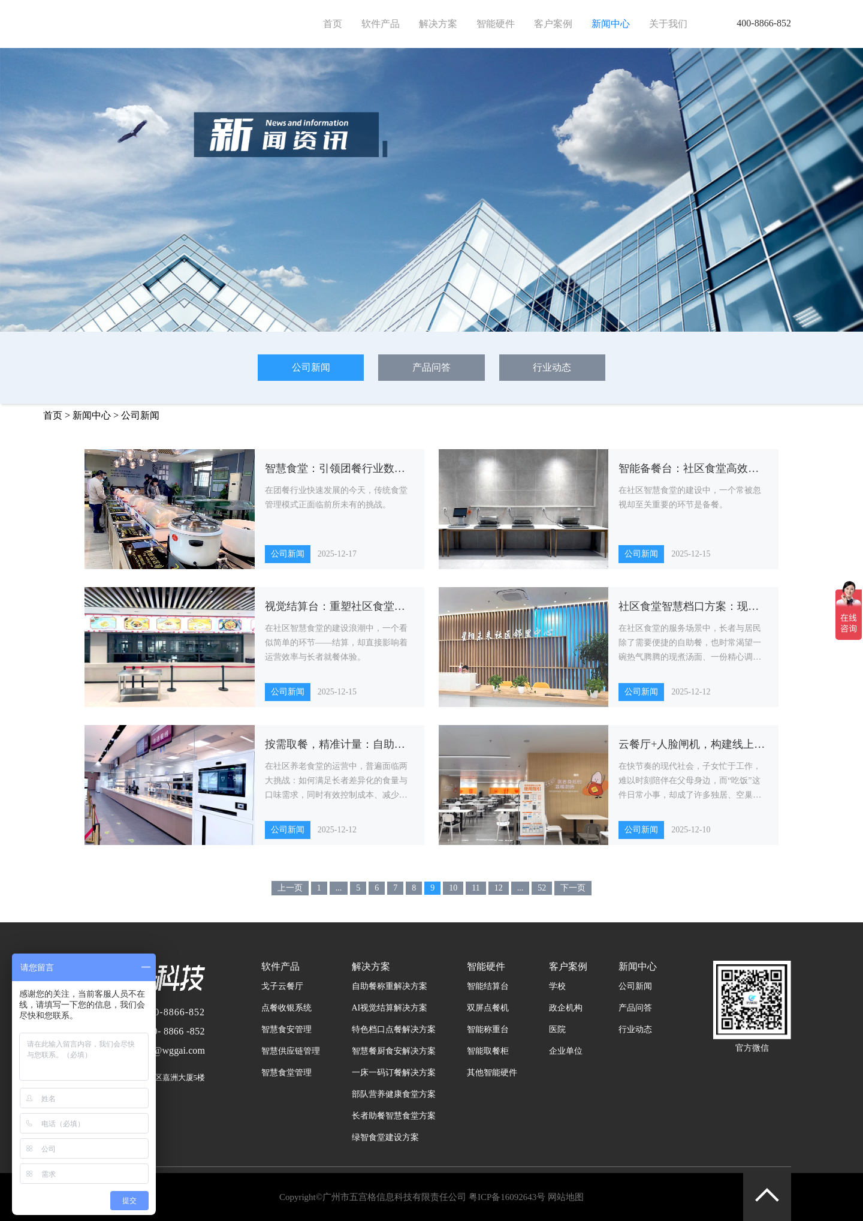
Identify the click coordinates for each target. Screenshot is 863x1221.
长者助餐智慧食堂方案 (394, 1115)
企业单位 (566, 1050)
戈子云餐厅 (282, 986)
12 (498, 887)
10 (453, 887)
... (339, 887)
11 (475, 887)
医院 (557, 1029)
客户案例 (553, 24)
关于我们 (668, 24)
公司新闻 (311, 367)
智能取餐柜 (488, 1050)
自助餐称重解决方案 (389, 986)
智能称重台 (488, 1029)
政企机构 (566, 1007)
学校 (557, 986)
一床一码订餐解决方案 (394, 1072)
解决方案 (438, 24)
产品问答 (431, 367)
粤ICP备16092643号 (507, 1197)
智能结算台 (488, 986)
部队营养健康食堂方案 (394, 1094)
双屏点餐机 (488, 1007)
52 (542, 887)
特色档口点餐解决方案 (394, 1029)
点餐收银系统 (286, 1007)
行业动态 (552, 367)
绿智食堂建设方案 (385, 1137)
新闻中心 (611, 24)
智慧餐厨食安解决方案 (394, 1050)
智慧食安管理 (286, 1029)
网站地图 (566, 1197)
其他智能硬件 (492, 1072)
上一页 (290, 887)
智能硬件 (495, 24)
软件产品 (380, 24)
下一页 (573, 887)
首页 (332, 24)
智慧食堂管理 (286, 1072)
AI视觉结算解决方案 (390, 1007)
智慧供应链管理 (290, 1050)
